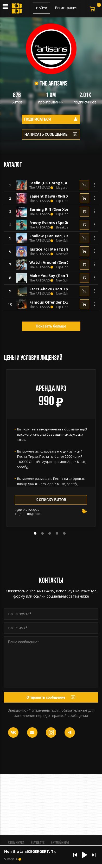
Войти (41, 7)
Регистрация (66, 7)
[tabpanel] (51, 448)
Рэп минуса (16, 843)
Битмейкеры (60, 843)
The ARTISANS (39, 188)
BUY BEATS (37, 843)
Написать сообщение (51, 134)
